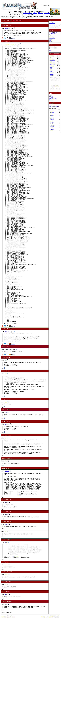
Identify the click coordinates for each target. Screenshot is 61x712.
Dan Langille (51, 700)
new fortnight (52, 129)
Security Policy (52, 38)
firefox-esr (51, 72)
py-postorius (52, 55)
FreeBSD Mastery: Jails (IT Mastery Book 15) (36, 13)
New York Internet (52, 26)
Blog (50, 40)
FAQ (50, 35)
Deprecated (52, 112)
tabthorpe (7, 492)
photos (32, 14)
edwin (6, 622)
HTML (53, 699)
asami (6, 687)
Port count (51, 109)
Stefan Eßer (8, 28)
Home (50, 95)
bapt (6, 469)
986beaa (13, 39)
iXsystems (57, 26)
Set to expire (52, 122)
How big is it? (51, 36)
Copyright (43, 700)
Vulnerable (52, 119)
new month (52, 130)
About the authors (52, 33)
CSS (55, 699)
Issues (50, 34)
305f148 (13, 417)
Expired (51, 121)
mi (5, 507)
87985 (18, 572)
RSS (58, 699)
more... (50, 50)
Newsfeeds (51, 99)
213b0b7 (13, 387)
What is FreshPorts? (53, 32)
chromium (51, 65)
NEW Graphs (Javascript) (54, 106)
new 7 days (52, 128)
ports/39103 (15, 638)
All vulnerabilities (55, 85)
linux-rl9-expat (52, 64)
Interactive (51, 123)
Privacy (50, 39)
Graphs (50, 105)
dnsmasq (51, 58)
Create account (52, 23)
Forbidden (51, 115)
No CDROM (52, 118)
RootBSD (54, 27)
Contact (50, 41)
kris (6, 533)
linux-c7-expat (52, 62)
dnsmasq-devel (52, 60)
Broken (51, 111)
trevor (6, 580)
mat (5, 423)
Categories (51, 96)
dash (50, 57)
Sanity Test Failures (52, 98)
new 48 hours (52, 126)
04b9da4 (13, 406)
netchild (7, 543)
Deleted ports (51, 97)
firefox (51, 67)
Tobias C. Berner (9, 45)
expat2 (51, 61)
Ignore (51, 114)
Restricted (51, 116)
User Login (51, 22)
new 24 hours (52, 125)
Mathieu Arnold (8, 412)
